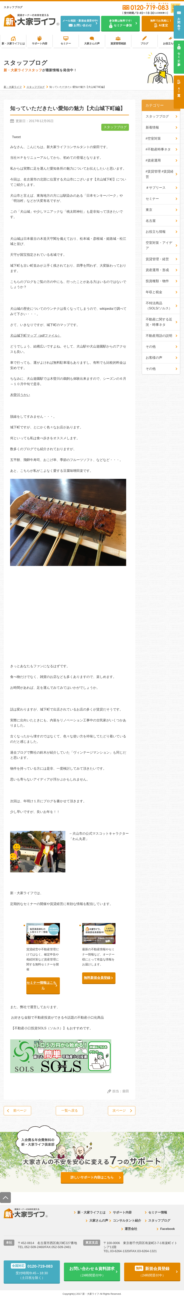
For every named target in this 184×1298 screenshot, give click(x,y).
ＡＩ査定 (179, 88)
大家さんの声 (92, 43)
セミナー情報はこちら (41, 985)
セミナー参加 (179, 55)
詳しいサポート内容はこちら (92, 1177)
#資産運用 (153, 160)
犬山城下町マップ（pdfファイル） (35, 336)
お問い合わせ (179, 22)
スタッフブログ (115, 127)
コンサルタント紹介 (127, 1220)
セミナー (66, 43)
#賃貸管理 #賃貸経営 (160, 174)
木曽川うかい (20, 395)
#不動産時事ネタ (158, 149)
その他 (151, 347)
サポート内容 (39, 43)
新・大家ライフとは (13, 43)
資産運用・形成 (157, 270)
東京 (149, 210)
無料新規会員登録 (97, 978)
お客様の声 (154, 358)
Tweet (16, 137)
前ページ (20, 1111)
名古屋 (151, 221)
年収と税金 (154, 292)
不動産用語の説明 (159, 336)
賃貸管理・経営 (157, 259)
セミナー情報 (157, 1212)
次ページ (119, 1111)
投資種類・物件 (157, 281)
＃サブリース (156, 188)
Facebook (167, 1229)
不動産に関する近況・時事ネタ (159, 322)
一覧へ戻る (69, 1111)
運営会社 (131, 1229)
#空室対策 (153, 138)
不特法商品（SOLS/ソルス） (159, 306)
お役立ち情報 (170, 43)
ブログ (144, 43)
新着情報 (152, 127)
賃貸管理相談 (118, 43)
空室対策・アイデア (159, 245)
